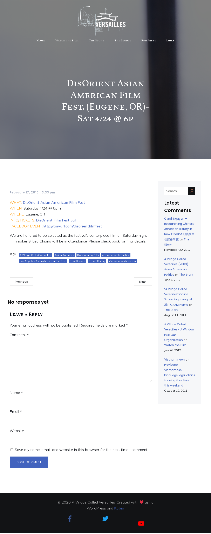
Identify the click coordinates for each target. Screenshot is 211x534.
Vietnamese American (122, 262)
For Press (148, 41)
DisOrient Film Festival (56, 221)
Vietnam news (174, 361)
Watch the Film (67, 41)
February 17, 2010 (24, 194)
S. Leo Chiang (97, 262)
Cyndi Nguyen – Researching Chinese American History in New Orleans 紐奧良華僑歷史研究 (179, 230)
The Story (96, 41)
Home (40, 41)
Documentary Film (88, 256)
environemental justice (116, 256)
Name (16, 393)
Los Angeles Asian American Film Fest (43, 262)
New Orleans (78, 262)
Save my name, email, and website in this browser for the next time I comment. (81, 451)
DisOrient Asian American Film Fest (54, 203)
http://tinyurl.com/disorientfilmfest (72, 227)
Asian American (64, 256)
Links (170, 41)
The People (123, 41)
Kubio (119, 509)
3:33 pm (48, 194)
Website (17, 432)
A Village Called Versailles (36, 256)
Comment (19, 336)
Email (16, 412)
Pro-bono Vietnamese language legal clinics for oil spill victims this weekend (179, 376)
